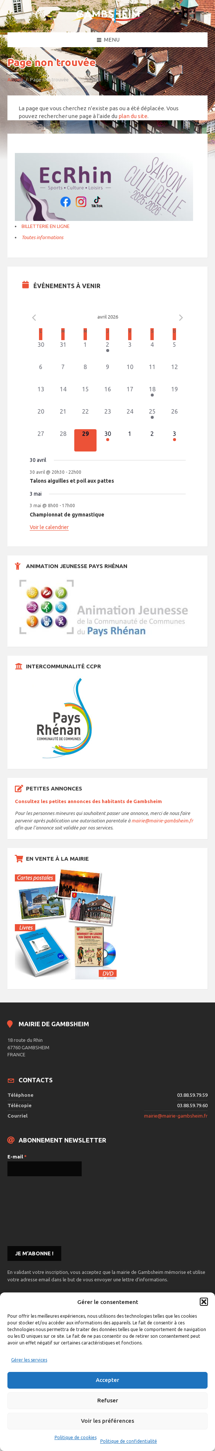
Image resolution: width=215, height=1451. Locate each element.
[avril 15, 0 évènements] (85, 396)
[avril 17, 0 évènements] (130, 396)
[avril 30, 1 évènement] (108, 440)
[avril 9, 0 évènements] (108, 373)
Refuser (107, 1400)
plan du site (132, 116)
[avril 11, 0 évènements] (152, 373)
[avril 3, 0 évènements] (130, 351)
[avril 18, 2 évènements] (152, 396)
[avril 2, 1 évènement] (108, 351)
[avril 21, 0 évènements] (63, 418)
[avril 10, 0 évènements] (130, 373)
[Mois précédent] (34, 317)
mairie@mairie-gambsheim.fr (162, 820)
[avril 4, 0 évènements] (152, 351)
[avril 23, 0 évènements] (108, 418)
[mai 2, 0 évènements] (152, 440)
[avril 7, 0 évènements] (63, 373)
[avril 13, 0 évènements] (41, 396)
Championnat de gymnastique (67, 515)
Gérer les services (29, 1359)
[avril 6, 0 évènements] (41, 373)
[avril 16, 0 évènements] (108, 396)
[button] (204, 1301)
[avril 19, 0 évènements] (174, 396)
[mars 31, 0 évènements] (63, 351)
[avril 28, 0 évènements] (63, 440)
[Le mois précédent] (181, 317)
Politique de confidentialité (128, 1441)
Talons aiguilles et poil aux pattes (72, 481)
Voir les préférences (107, 1421)
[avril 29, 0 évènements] (85, 440)
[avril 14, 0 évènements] (63, 396)
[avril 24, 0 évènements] (130, 418)
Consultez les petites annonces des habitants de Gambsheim (88, 801)
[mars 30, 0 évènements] (41, 351)
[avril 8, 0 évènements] (85, 373)
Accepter (107, 1380)
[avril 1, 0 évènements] (85, 351)
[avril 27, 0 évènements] (41, 440)
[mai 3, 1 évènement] (174, 440)
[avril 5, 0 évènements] (174, 351)
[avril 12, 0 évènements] (174, 373)
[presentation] (37, 1210)
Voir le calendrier (49, 527)
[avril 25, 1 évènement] (152, 418)
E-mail (17, 1156)
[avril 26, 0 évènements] (174, 418)
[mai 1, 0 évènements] (130, 440)
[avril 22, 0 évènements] (85, 418)
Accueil (15, 79)
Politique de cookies (76, 1437)
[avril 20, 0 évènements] (41, 418)
